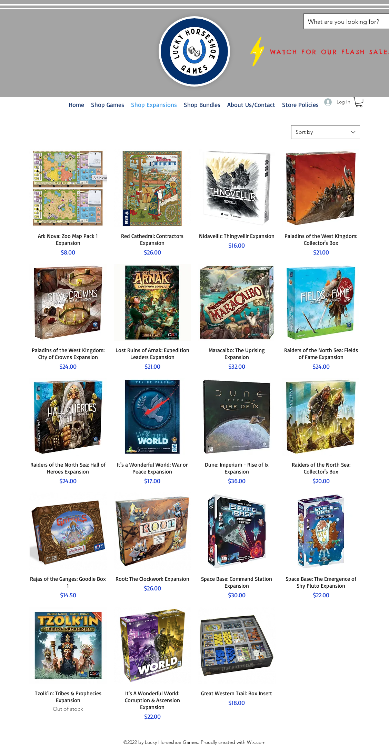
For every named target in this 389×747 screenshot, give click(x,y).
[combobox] (325, 132)
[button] (359, 102)
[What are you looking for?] (344, 22)
